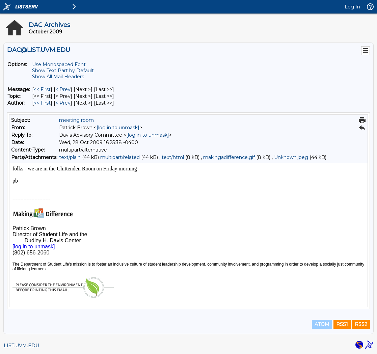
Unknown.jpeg (291, 157)
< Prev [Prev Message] (63, 89)
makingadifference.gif (229, 157)
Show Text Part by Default (63, 70)
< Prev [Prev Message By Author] (63, 103)
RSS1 (342, 324)
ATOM (322, 324)
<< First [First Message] (42, 89)
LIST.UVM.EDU (21, 346)
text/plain (70, 157)
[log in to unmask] (118, 128)
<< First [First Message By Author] (42, 103)
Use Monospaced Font (59, 64)
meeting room (76, 120)
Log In (352, 7)
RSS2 (361, 324)
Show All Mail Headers (58, 77)
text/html (173, 157)
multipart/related (120, 157)
